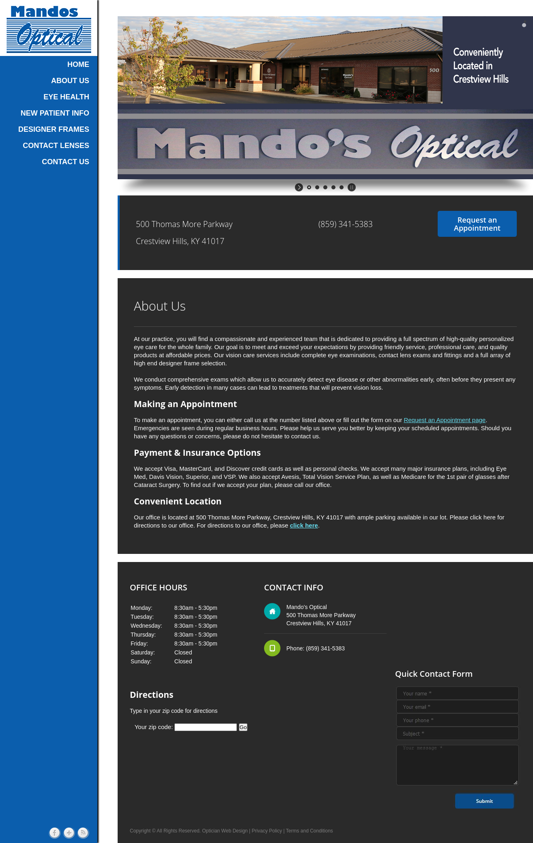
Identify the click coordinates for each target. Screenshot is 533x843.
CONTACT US (65, 162)
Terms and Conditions (309, 831)
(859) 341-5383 (345, 224)
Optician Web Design (225, 831)
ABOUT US (70, 81)
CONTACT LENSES (56, 146)
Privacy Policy (267, 831)
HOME (78, 64)
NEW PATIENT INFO (55, 113)
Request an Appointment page (445, 419)
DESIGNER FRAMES (53, 129)
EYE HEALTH (66, 97)
